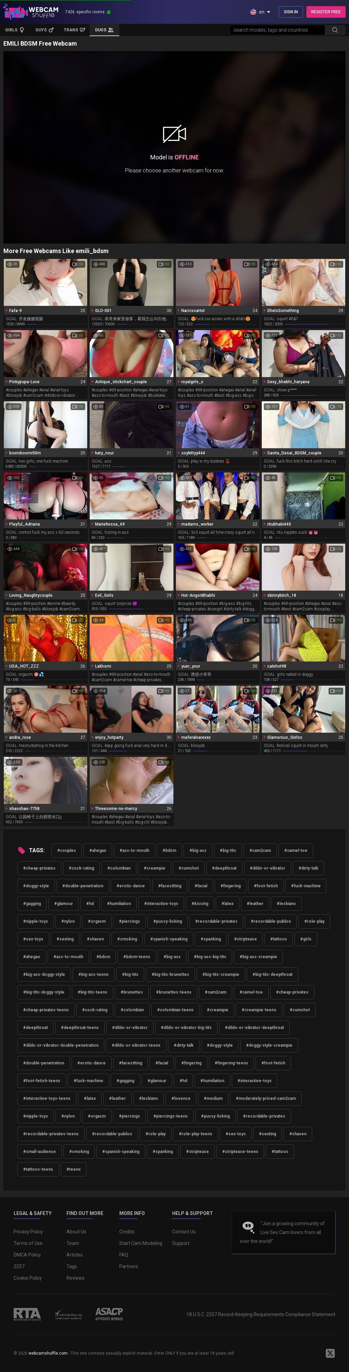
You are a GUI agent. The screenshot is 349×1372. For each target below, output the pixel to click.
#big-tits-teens (92, 992)
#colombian (119, 868)
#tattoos (278, 939)
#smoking (127, 939)
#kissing (200, 903)
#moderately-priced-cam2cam (266, 1098)
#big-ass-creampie (258, 956)
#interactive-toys (161, 903)
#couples (66, 850)
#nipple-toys (35, 921)
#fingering (231, 886)
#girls (306, 939)
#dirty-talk (308, 868)
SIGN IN (291, 12)
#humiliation (119, 903)
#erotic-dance (131, 886)
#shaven (95, 939)
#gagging (32, 903)
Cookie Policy (28, 1278)
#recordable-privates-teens (51, 1134)
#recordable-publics (271, 921)
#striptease (245, 939)
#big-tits (228, 850)
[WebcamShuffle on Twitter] (330, 1353)
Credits (127, 1231)
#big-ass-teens (93, 974)
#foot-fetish (266, 886)
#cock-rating (81, 868)
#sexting (65, 939)
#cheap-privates (39, 868)
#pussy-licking (167, 921)
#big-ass (198, 850)
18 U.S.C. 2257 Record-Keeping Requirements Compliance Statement (260, 1314)
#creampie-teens (259, 1010)
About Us (76, 1231)
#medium (213, 1098)
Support (180, 1243)
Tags (71, 1266)
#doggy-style (36, 886)
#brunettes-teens (174, 992)
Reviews (75, 1278)
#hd (90, 903)
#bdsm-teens (136, 956)
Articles (74, 1254)
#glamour (63, 903)
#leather (255, 903)
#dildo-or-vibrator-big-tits (186, 1027)
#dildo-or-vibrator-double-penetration (60, 1045)
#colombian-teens (175, 1010)
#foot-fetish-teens (41, 1080)
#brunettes (132, 992)
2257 (19, 1266)
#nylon (68, 921)
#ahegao (97, 850)
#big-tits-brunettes (170, 974)
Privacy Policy (28, 1231)
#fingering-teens (231, 1063)
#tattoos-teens (38, 1169)
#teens (73, 1169)
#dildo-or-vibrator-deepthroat (254, 1027)
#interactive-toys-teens (47, 1098)
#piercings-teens (170, 1116)
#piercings (129, 921)
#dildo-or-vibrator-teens (136, 1045)
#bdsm (169, 850)
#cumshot (189, 868)
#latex (227, 903)
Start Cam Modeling (140, 1243)
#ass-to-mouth (134, 850)
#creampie (154, 868)
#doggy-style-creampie (269, 1045)
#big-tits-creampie (220, 974)
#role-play (314, 921)
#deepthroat (224, 868)
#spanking (211, 939)
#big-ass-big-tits (210, 956)
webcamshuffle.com (48, 1353)
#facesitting (169, 886)
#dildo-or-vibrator (267, 868)
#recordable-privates (216, 921)
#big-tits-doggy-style (43, 992)
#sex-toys (33, 939)
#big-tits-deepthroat (272, 974)
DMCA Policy (27, 1254)
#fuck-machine (306, 886)
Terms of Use (28, 1243)
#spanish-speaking (168, 939)
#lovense (181, 1098)
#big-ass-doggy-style (44, 974)
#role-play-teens (195, 1134)
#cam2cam (260, 850)
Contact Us (184, 1231)
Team (72, 1243)
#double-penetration (82, 886)
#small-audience (39, 1151)
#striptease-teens (240, 1151)
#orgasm (97, 921)
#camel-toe (295, 850)
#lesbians (286, 903)
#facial (201, 886)
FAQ (123, 1254)
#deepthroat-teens (80, 1027)
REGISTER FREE (326, 12)
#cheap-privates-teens (46, 1010)
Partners (128, 1266)
